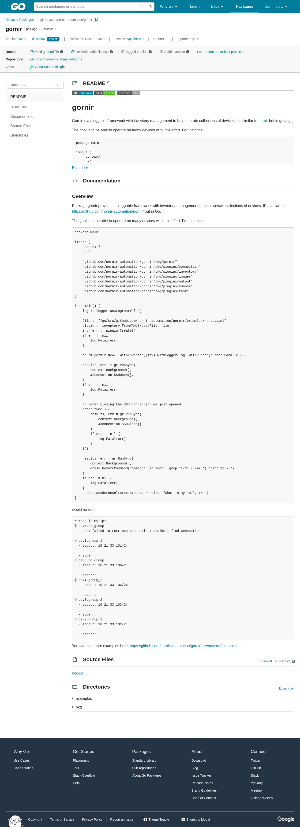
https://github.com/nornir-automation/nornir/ (108, 211)
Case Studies (23, 768)
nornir (263, 121)
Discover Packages (20, 20)
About (196, 751)
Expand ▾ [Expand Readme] (80, 168)
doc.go (77, 673)
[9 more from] (72, 707)
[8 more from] (72, 698)
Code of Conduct (203, 798)
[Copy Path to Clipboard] (96, 20)
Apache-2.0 (135, 39)
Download (198, 760)
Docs (218, 6)
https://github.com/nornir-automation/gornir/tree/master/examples (184, 646)
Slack (255, 775)
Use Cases (22, 760)
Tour (76, 768)
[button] (32, 52)
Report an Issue (121, 819)
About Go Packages (146, 775)
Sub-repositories (144, 768)
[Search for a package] (90, 6)
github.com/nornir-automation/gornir (66, 20)
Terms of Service (62, 819)
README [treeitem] (18, 97)
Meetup (256, 790)
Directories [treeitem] (19, 135)
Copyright (35, 819)
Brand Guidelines (204, 790)
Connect (258, 751)
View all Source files (276, 661)
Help (76, 783)
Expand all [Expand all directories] (286, 688)
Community (277, 6)
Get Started (83, 751)
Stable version (175, 52)
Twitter (255, 760)
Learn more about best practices (220, 52)
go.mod (48, 52)
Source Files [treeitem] (20, 126)
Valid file (47, 52)
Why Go (169, 6)
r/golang (257, 783)
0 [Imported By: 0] (187, 39)
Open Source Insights (48, 67)
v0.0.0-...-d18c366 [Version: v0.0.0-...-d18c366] (26, 39)
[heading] (20, 6)
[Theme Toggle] (156, 819)
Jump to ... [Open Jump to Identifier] (18, 85)
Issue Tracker (201, 775)
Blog (194, 768)
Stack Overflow (84, 775)
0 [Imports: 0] (160, 39)
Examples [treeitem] (19, 107)
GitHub (256, 768)
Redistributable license (92, 52)
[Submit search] (150, 6)
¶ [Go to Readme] (108, 83)
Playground (81, 760)
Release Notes (202, 783)
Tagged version (136, 52)
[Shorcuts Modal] (195, 819)
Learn (195, 6)
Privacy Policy (92, 819)
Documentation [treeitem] (23, 117)
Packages (244, 6)
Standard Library (144, 760)
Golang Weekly (262, 798)
